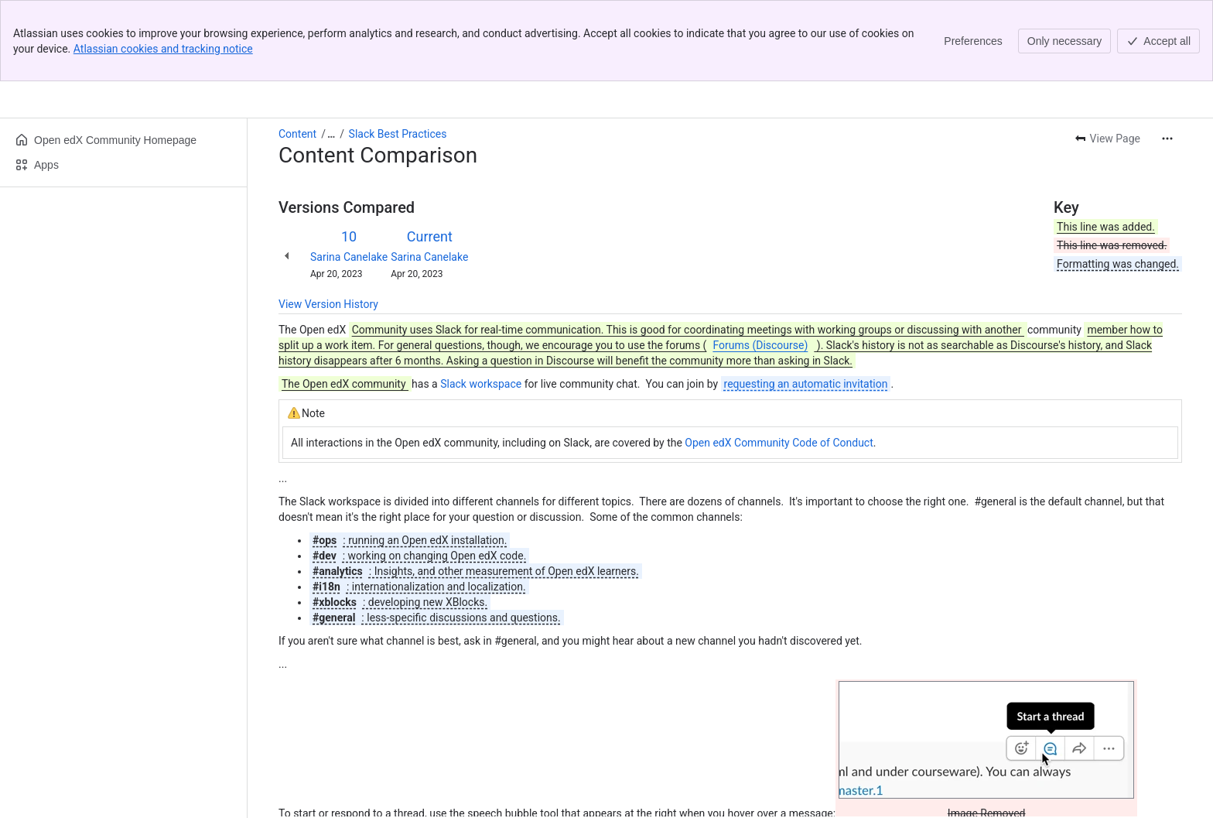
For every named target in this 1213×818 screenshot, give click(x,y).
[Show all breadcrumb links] (331, 52)
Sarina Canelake (349, 175)
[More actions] (1167, 57)
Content (297, 52)
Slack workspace (480, 302)
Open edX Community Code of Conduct (779, 361)
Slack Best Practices (398, 52)
